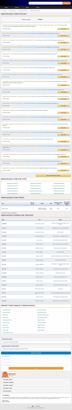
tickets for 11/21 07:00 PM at (30, 168)
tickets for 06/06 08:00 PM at (31, 33)
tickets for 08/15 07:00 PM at (32, 117)
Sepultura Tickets (40, 325)
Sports (6, 7)
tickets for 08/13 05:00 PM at (25, 110)
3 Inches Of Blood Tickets (8, 332)
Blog (44, 407)
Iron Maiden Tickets (6, 309)
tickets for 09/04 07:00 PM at (35, 124)
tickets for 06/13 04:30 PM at (33, 40)
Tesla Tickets (5, 314)
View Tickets (63, 28)
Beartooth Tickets (40, 320)
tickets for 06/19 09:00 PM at (30, 53)
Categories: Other (7, 388)
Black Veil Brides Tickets (42, 317)
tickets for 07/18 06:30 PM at (34, 82)
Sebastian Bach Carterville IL (35, 183)
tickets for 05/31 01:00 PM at (35, 25)
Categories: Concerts (8, 382)
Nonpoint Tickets (40, 330)
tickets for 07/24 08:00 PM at (36, 96)
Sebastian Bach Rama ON (59, 193)
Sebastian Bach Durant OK (12, 185)
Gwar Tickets (5, 325)
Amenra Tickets (6, 327)
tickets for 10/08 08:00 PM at (36, 146)
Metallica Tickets (40, 327)
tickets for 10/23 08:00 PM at (32, 161)
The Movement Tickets (7, 320)
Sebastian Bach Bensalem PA (12, 183)
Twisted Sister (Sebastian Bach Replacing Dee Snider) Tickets (15, 348)
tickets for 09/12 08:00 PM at (33, 132)
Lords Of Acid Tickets (41, 322)
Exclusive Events (7, 391)
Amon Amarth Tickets (41, 309)
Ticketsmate (13, 3)
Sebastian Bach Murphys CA (59, 188)
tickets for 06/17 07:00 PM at (31, 47)
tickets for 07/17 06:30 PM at (32, 74)
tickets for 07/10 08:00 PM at (35, 60)
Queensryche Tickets (41, 312)
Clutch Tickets (5, 330)
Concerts (17, 7)
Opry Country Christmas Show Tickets (10, 341)
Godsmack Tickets (6, 312)
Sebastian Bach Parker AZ (36, 193)
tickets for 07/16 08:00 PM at (29, 67)
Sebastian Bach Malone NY (36, 188)
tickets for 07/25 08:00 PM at (30, 103)
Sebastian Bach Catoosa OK (59, 183)
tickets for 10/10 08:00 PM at (34, 154)
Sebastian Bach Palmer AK (12, 193)
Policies (41, 407)
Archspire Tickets (6, 322)
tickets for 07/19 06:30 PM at (33, 89)
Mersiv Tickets (5, 317)
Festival (37, 7)
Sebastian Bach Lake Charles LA (59, 185)
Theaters (27, 7)
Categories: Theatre (8, 385)
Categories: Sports (7, 379)
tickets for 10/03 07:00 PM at (28, 139)
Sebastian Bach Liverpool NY (12, 188)
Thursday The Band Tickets (43, 314)
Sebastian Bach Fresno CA (36, 185)
